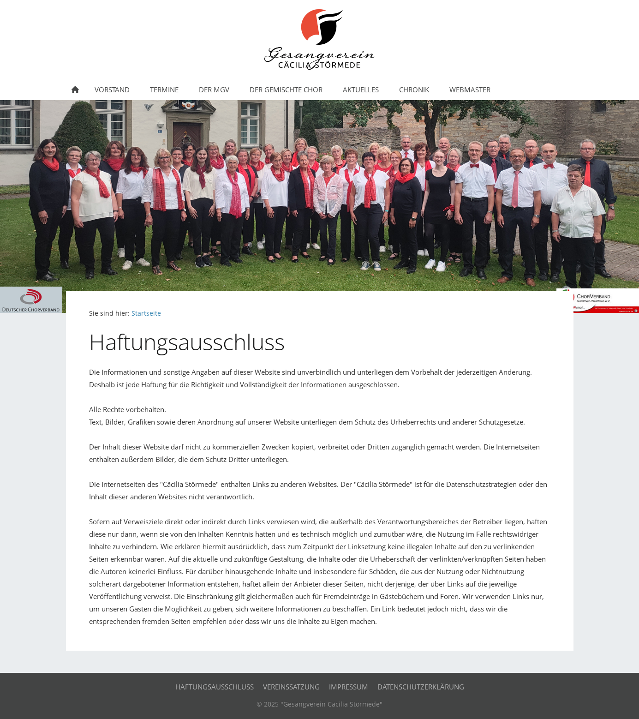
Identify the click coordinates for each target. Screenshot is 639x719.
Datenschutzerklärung (420, 686)
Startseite (146, 313)
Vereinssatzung (291, 686)
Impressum (348, 686)
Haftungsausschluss (214, 686)
